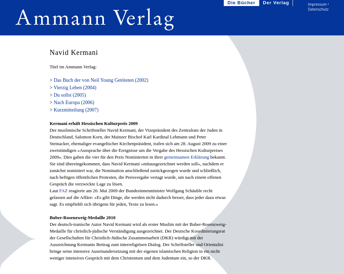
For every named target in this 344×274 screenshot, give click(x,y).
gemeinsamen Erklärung (186, 157)
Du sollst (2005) (70, 95)
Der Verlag (276, 3)
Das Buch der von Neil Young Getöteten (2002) (101, 80)
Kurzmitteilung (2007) (76, 110)
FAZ (63, 190)
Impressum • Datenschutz (318, 7)
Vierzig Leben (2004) (75, 87)
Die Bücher (242, 3)
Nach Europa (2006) (74, 102)
